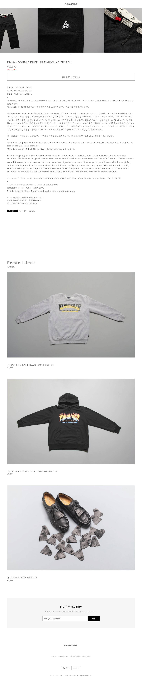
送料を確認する (35, 200)
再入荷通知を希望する (71, 77)
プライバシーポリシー (59, 656)
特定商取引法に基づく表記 (81, 656)
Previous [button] (4, 30)
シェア (22, 211)
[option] (71, 30)
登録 (93, 619)
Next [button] (137, 30)
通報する (31, 211)
